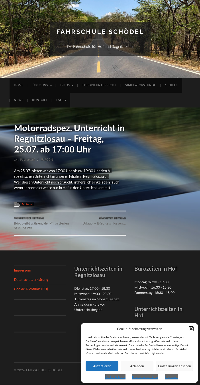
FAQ (59, 100)
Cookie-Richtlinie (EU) (31, 289)
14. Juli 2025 (24, 159)
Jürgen (47, 159)
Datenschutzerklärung (145, 377)
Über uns (40, 85)
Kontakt (39, 100)
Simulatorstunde (140, 85)
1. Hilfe (171, 85)
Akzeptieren (102, 366)
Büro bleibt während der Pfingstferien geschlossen (41, 223)
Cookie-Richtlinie (115, 377)
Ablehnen (137, 366)
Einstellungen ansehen (174, 366)
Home (19, 85)
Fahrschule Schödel (100, 31)
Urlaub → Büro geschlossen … (104, 221)
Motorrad (28, 204)
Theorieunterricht (99, 85)
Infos (65, 85)
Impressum (171, 377)
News (18, 100)
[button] (191, 328)
